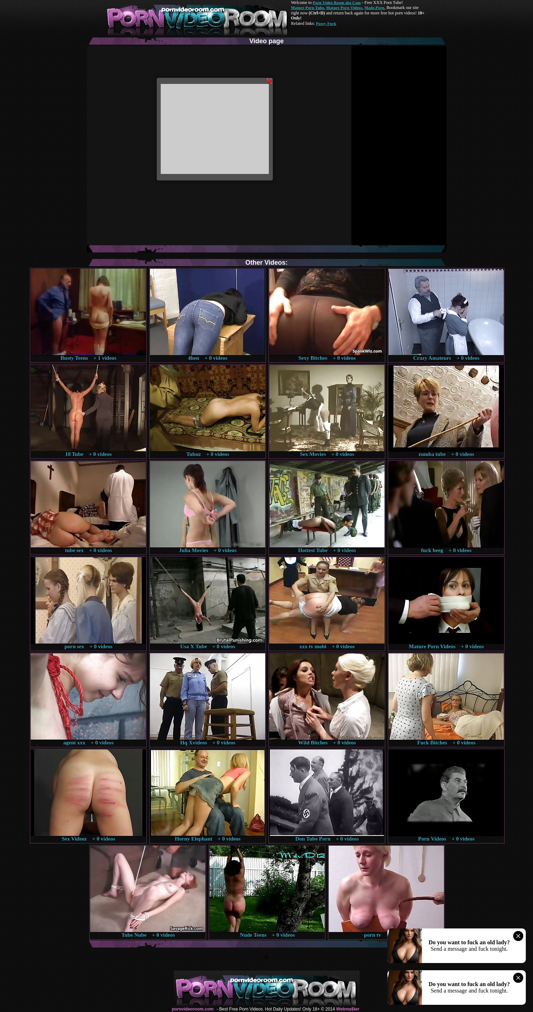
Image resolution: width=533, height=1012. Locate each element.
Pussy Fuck (326, 23)
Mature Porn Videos (344, 7)
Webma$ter (347, 1009)
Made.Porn (374, 7)
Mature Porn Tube (307, 7)
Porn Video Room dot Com (337, 2)
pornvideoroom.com (193, 1009)
